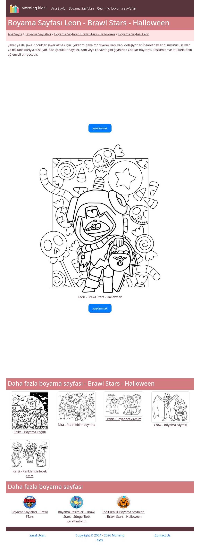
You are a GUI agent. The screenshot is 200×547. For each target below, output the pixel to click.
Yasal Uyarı (37, 535)
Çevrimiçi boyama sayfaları (116, 8)
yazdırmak (100, 128)
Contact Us (162, 535)
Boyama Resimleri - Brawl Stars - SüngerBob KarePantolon (76, 511)
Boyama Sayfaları (81, 8)
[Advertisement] (100, 90)
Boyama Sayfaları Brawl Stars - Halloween (84, 34)
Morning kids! (27, 8)
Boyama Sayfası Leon (133, 34)
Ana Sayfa (58, 8)
